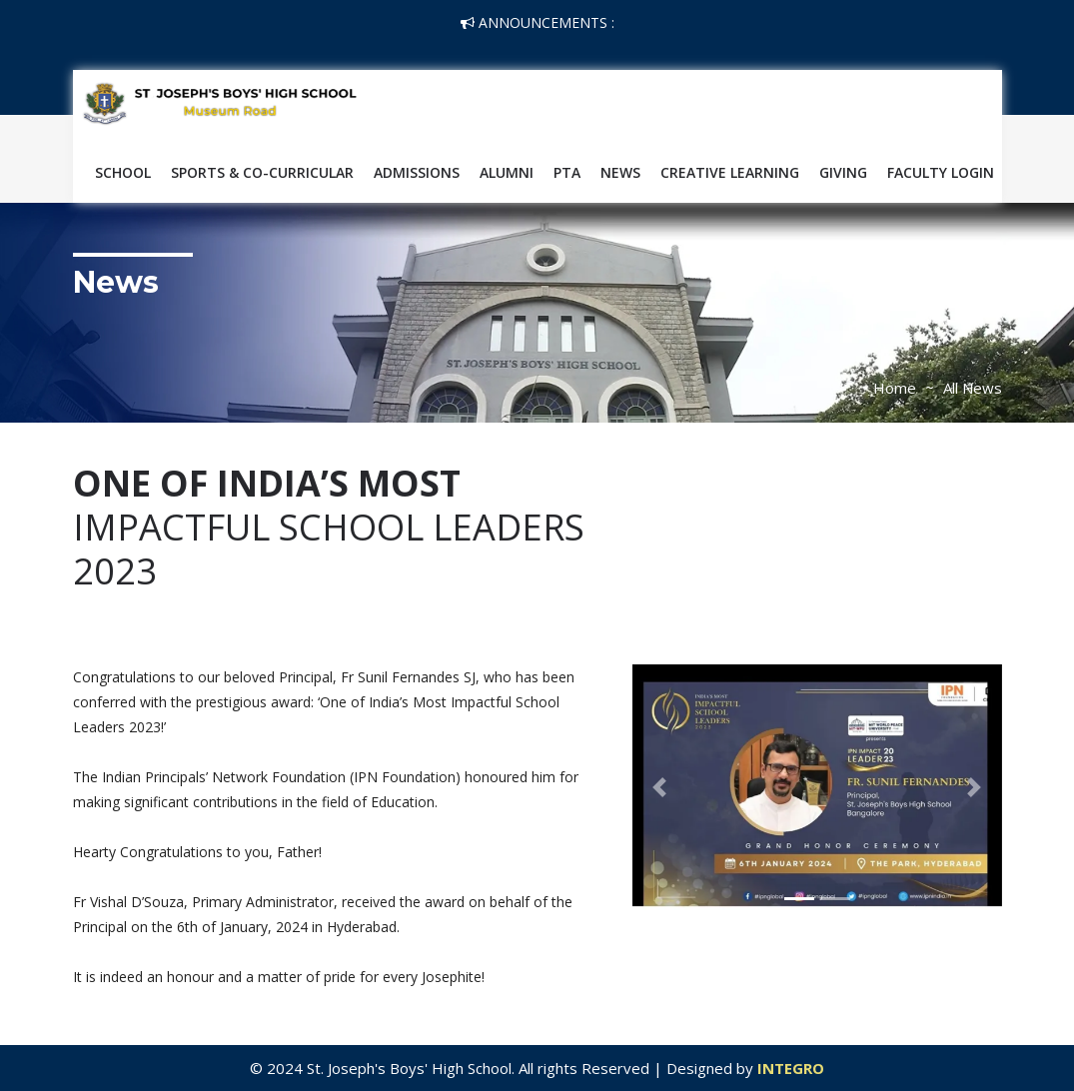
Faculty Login (940, 172)
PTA (566, 172)
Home (894, 388)
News (620, 172)
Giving (843, 172)
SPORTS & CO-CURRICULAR (262, 172)
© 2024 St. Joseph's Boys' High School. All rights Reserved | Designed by (503, 1068)
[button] (660, 787)
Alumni (507, 172)
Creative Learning (729, 172)
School (123, 172)
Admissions (417, 172)
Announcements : (537, 22)
